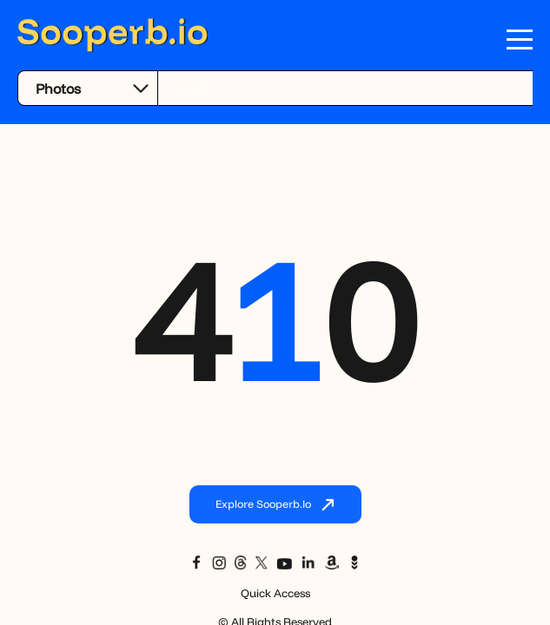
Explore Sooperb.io (275, 505)
